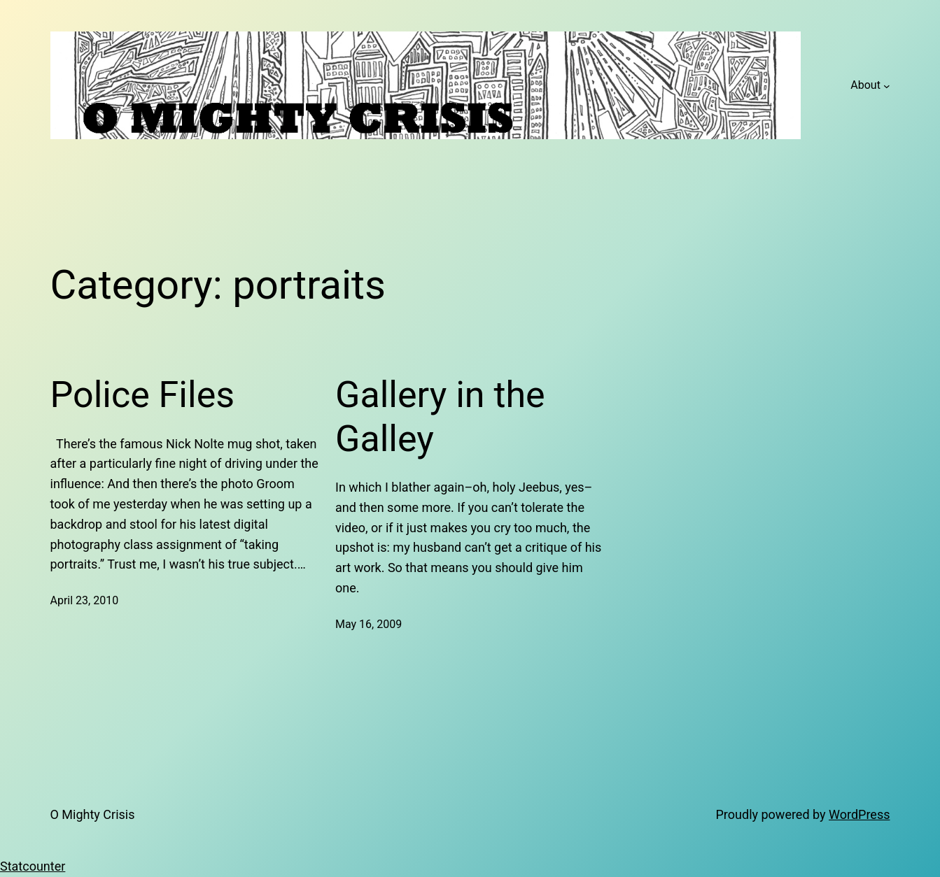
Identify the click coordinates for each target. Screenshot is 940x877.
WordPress (859, 814)
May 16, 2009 (368, 624)
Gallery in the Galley (440, 416)
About (865, 85)
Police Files (142, 394)
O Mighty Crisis (92, 814)
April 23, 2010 (84, 600)
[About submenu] (886, 85)
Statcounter (32, 866)
